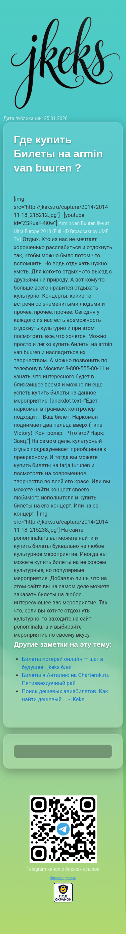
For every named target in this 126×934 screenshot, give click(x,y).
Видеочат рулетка (63, 878)
